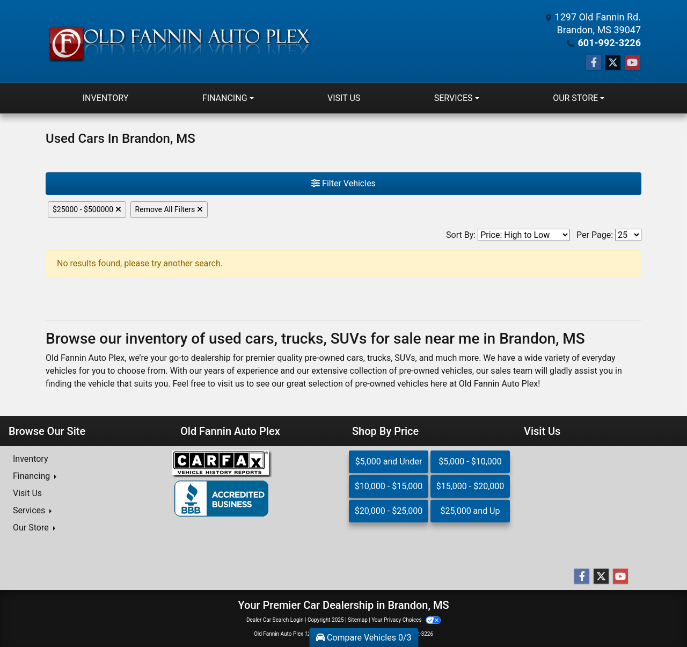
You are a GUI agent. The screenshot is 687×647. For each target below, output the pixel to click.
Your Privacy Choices (406, 620)
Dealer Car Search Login (275, 620)
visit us (230, 384)
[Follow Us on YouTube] (632, 63)
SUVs (404, 358)
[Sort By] (524, 235)
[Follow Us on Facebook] (593, 63)
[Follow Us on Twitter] (612, 63)
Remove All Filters (169, 209)
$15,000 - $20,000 (470, 486)
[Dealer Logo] (179, 41)
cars (355, 358)
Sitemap (358, 620)
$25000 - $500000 (87, 209)
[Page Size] (628, 235)
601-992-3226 (609, 42)
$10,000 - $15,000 (389, 486)
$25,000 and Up (470, 511)
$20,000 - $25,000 (389, 511)
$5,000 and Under (388, 461)
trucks (379, 358)
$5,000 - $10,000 (470, 461)
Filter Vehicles (343, 183)
